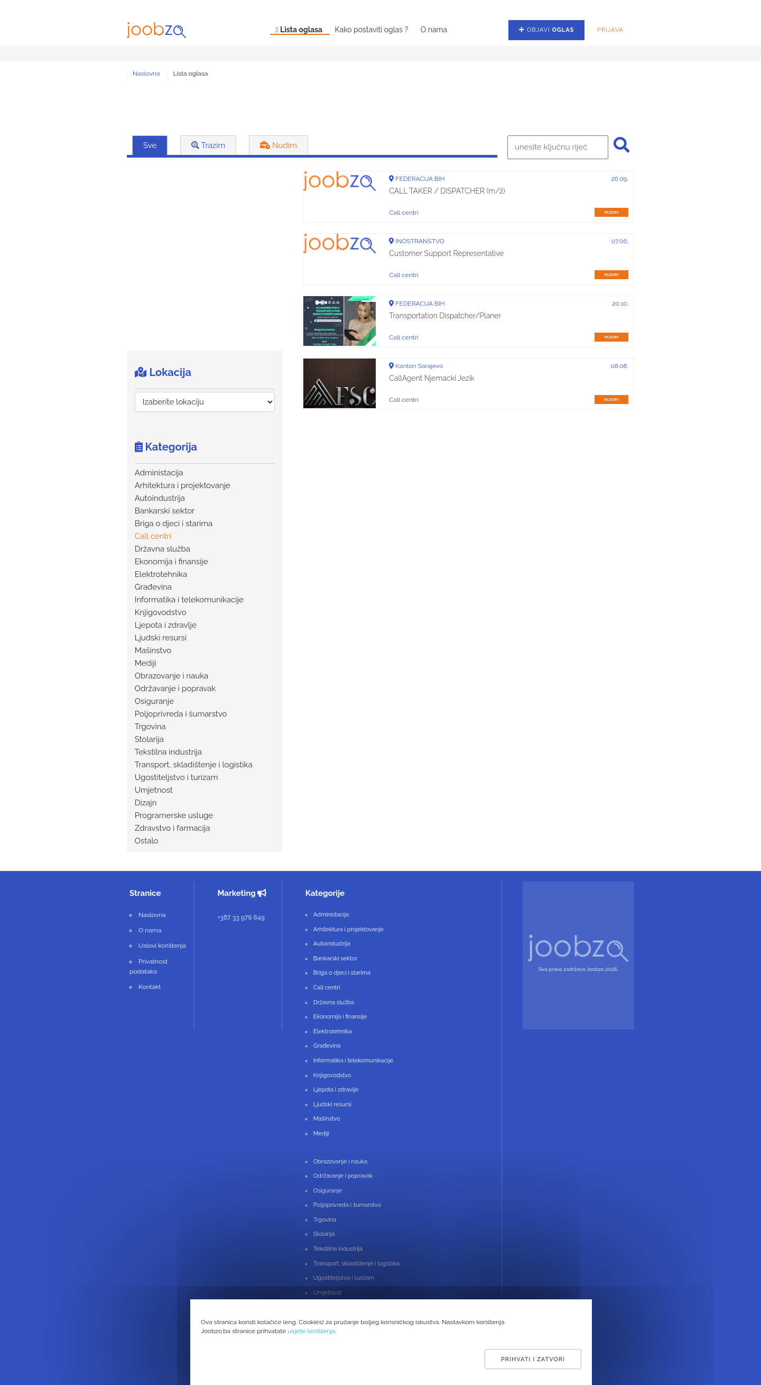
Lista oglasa (299, 29)
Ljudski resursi (161, 638)
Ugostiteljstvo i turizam (176, 777)
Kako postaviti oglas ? (372, 29)
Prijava (610, 29)
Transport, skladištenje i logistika (194, 764)
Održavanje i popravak (175, 688)
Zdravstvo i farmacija (172, 828)
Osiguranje (154, 701)
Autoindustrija (160, 498)
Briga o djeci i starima (173, 523)
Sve (149, 145)
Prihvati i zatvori (533, 1359)
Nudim (278, 145)
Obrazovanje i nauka (172, 676)
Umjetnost (154, 790)
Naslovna (146, 73)
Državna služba (162, 549)
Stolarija (149, 739)
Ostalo (147, 841)
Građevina (153, 587)
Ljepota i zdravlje (166, 625)
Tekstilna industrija (168, 752)
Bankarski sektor (165, 511)
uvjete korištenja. (312, 1331)
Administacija (159, 473)
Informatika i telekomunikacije (189, 599)
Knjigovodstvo (161, 612)
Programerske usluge (174, 815)
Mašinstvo (153, 650)
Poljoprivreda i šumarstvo (181, 714)
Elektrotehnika (161, 574)
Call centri (153, 536)
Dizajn (146, 803)
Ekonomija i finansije (171, 561)
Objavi (546, 29)
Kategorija (166, 447)
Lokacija (163, 372)
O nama (434, 29)
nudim (611, 212)
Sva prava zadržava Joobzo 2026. (578, 969)
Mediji (145, 663)
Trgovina (150, 726)
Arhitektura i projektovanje (182, 485)
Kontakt (149, 986)
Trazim (208, 145)
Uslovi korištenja (162, 945)
